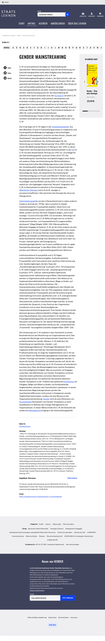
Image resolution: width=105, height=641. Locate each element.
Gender (46, 399)
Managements (35, 410)
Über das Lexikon (68, 524)
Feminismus (69, 381)
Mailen (9, 78)
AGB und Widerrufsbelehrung (37, 617)
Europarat (59, 95)
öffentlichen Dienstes (28, 190)
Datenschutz (52, 617)
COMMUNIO (91, 532)
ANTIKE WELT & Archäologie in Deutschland (78, 536)
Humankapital (25, 402)
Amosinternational (18, 536)
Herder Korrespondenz (65, 532)
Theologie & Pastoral (56, 529)
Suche (39, 11)
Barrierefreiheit (63, 617)
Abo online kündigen (72, 544)
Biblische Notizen (31, 536)
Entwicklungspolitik (60, 127)
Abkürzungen (57, 524)
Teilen (9, 68)
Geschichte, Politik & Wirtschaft (38, 529)
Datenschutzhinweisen (37, 590)
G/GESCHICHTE (52, 540)
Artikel (19, 35)
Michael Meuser (25, 426)
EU (73, 150)
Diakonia (42, 536)
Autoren (48, 524)
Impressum (74, 617)
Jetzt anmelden (67, 598)
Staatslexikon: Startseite (9, 35)
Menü (7, 2)
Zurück (85, 82)
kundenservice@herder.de (55, 544)
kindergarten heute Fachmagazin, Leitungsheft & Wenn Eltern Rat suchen (32, 532)
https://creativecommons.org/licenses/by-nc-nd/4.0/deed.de (40, 496)
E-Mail (32, 594)
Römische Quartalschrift (54, 536)
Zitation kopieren (72, 478)
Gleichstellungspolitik (28, 201)
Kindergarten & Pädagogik (73, 529)
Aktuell (7, 47)
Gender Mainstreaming (28, 35)
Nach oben (52, 625)
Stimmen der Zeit (79, 532)
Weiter (98, 82)
